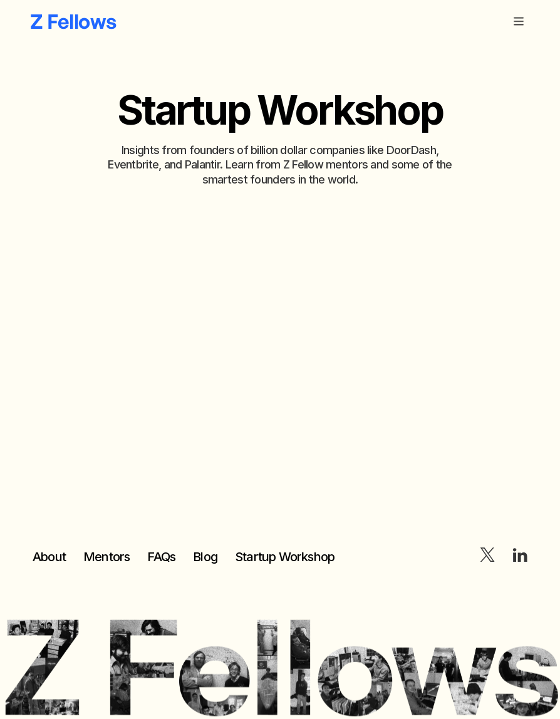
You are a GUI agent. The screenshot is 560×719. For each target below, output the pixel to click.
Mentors (106, 557)
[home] (73, 21)
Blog (205, 557)
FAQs (161, 557)
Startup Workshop (284, 557)
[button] (518, 21)
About (49, 557)
